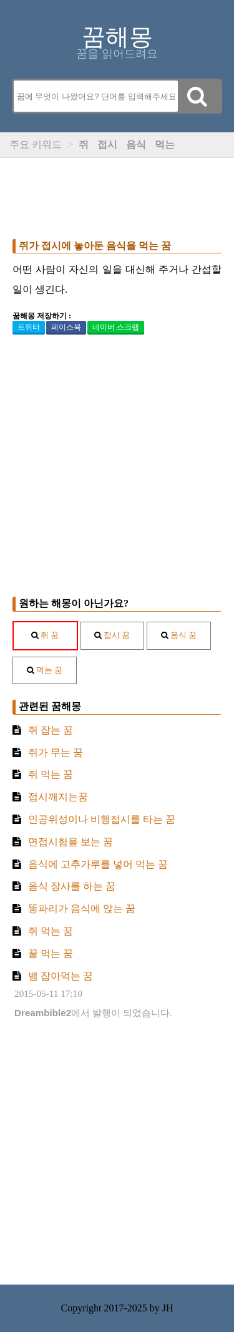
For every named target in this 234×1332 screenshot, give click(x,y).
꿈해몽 (117, 37)
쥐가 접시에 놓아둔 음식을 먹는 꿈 (95, 245)
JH (167, 1308)
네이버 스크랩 (115, 327)
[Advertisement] (117, 195)
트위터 (28, 327)
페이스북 (66, 327)
